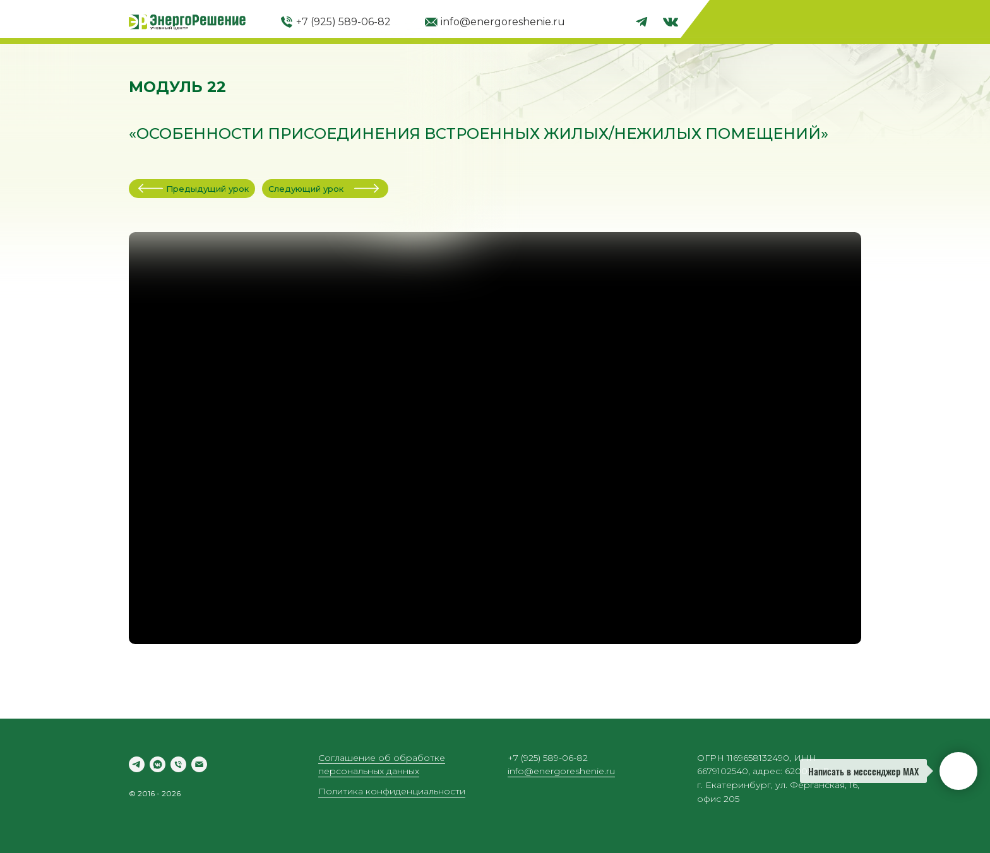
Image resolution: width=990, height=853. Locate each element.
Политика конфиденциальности (391, 791)
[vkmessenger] (157, 764)
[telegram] (137, 764)
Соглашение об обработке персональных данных (381, 764)
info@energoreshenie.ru (503, 22)
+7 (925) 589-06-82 (343, 22)
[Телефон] (178, 764)
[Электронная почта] (199, 764)
